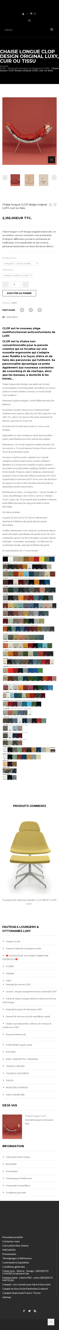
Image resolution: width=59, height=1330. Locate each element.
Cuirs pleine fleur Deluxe (17, 1157)
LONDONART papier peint (18, 1045)
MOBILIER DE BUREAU (16, 1087)
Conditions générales (15, 1192)
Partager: (8, 310)
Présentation (11, 1171)
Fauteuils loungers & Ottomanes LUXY (23, 1009)
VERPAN (9, 973)
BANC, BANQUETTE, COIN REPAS (21, 1059)
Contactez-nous (11, 1241)
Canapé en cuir (12, 941)
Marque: (6, 303)
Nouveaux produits (12, 1237)
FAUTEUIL (10, 1052)
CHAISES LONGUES (15, 1066)
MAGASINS (11, 1164)
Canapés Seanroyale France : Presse (21, 1292)
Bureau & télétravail (15, 1034)
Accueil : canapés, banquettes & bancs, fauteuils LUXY (30, 991)
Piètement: (8, 269)
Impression (11, 317)
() (34, 13)
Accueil (4, 66)
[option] (29, 865)
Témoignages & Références (18, 1178)
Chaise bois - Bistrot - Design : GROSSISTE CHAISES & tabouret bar (25, 1272)
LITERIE (9, 966)
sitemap (6, 1297)
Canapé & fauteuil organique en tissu (23, 948)
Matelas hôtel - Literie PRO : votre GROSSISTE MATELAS (27, 1279)
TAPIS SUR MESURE (15, 1095)
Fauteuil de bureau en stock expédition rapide (27, 1016)
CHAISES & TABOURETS (17, 1073)
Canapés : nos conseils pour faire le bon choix (26, 1284)
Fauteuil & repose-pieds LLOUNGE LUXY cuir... (29, 901)
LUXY (8, 980)
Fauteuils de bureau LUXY (18, 984)
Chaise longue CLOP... (36, 1116)
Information (13, 1146)
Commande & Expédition (17, 1185)
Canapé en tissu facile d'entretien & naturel (25, 1288)
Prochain (54, 177)
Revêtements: (9, 258)
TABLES (9, 1080)
